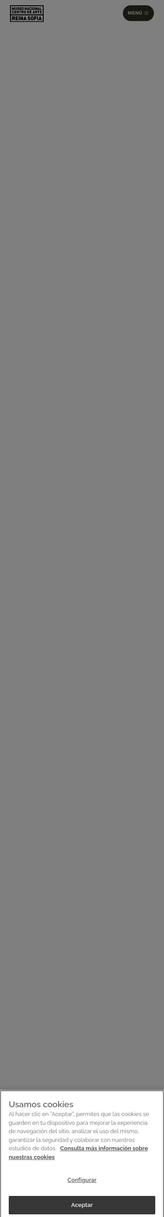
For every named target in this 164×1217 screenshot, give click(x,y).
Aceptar (82, 1207)
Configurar (82, 1182)
